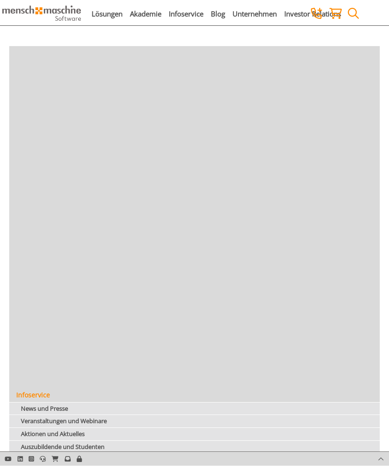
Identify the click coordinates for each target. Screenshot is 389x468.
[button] (79, 459)
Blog (218, 13)
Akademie (145, 13)
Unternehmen (254, 13)
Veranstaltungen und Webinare (64, 421)
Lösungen (106, 13)
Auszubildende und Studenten (62, 447)
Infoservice (186, 13)
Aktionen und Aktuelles (53, 434)
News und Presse (44, 408)
